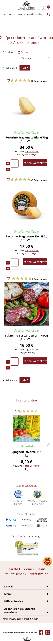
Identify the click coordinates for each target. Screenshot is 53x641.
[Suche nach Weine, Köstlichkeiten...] (23, 14)
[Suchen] (49, 14)
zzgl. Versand (32, 151)
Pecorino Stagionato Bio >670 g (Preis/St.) (26, 139)
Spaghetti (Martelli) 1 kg (26, 453)
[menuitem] (4, 8)
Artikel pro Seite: (11, 68)
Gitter (23, 52)
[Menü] (4, 8)
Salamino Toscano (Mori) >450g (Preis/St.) (26, 337)
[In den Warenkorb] (35, 162)
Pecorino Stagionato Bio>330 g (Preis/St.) (26, 238)
